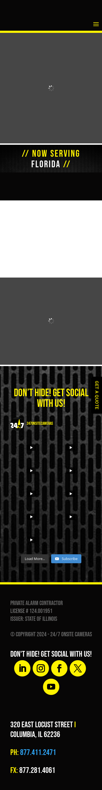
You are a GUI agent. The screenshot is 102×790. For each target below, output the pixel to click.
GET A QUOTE (96, 395)
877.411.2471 (37, 752)
